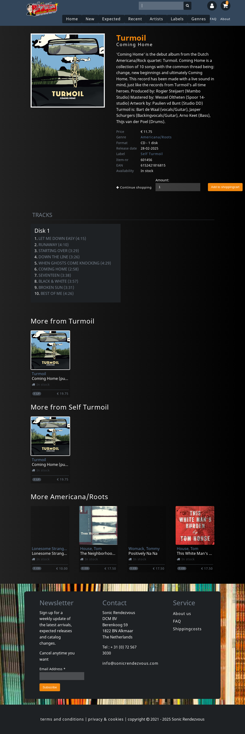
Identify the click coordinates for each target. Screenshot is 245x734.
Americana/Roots (156, 137)
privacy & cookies (106, 719)
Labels (177, 19)
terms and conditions (62, 719)
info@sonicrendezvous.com (130, 663)
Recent (135, 19)
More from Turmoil (63, 320)
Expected (111, 19)
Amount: (162, 180)
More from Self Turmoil (70, 406)
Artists (156, 19)
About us (182, 613)
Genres (198, 19)
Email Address (52, 669)
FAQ (213, 19)
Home (72, 19)
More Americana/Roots (69, 496)
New (90, 19)
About (225, 19)
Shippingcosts (187, 628)
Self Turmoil (152, 153)
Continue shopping (134, 187)
